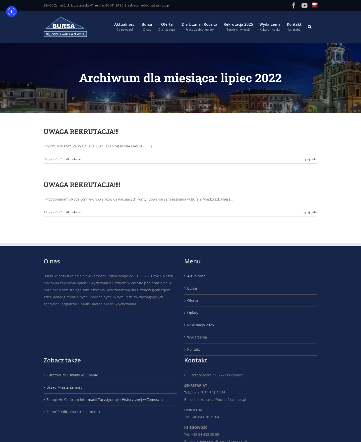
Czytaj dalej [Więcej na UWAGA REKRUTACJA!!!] (309, 159)
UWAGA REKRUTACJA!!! (81, 131)
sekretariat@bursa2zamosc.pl (149, 5)
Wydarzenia (197, 337)
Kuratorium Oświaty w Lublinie (72, 375)
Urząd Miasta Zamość (64, 387)
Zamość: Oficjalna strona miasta (73, 411)
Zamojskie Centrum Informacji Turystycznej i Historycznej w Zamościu (105, 399)
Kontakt (193, 349)
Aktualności (74, 159)
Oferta (192, 300)
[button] (309, 26)
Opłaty (192, 312)
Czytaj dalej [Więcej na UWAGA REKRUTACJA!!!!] (309, 212)
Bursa (192, 288)
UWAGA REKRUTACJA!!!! (82, 184)
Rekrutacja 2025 (200, 325)
